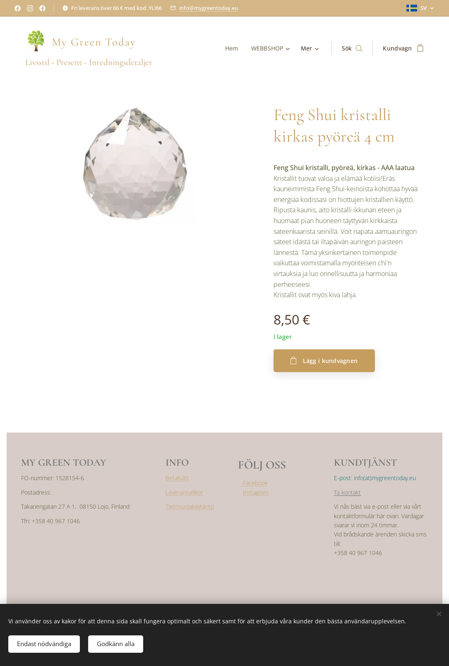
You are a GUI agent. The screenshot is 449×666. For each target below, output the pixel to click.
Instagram (256, 492)
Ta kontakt (347, 492)
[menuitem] (233, 48)
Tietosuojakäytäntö (190, 506)
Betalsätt (177, 478)
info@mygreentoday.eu (208, 8)
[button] (352, 48)
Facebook (254, 483)
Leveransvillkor (184, 492)
